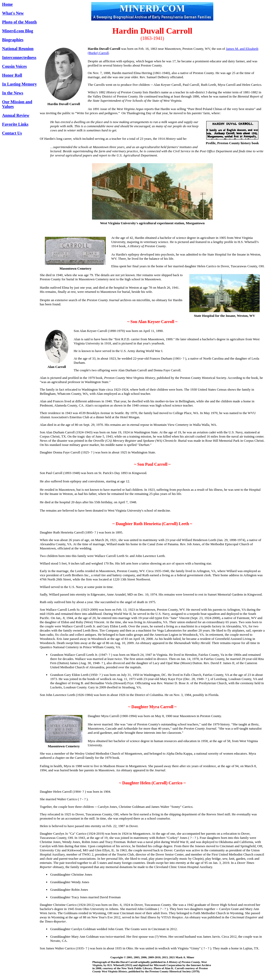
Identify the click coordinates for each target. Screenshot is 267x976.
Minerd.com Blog (17, 31)
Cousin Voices (14, 66)
